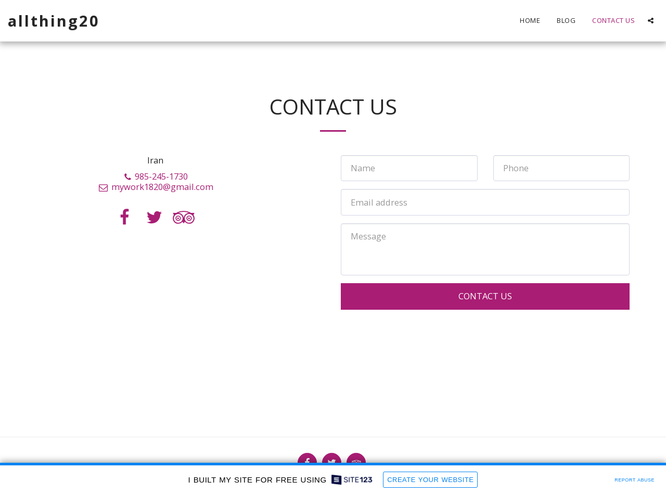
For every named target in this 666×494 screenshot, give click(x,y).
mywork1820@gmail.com (155, 187)
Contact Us (485, 296)
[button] (651, 20)
